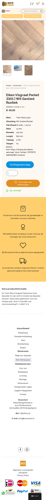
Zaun (23, 340)
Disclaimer (23, 473)
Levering (23, 376)
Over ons (23, 368)
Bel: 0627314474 (23, 360)
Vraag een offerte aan (12, 16)
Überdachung (23, 344)
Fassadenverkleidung (23, 336)
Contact (23, 394)
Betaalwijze (23, 372)
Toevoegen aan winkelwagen (24, 183)
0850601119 (25, 413)
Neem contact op (32, 16)
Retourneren (23, 383)
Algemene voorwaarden (23, 470)
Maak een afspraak (23, 356)
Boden (8, 85)
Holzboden (17, 85)
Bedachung (23, 333)
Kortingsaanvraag (20, 164)
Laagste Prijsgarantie (23, 391)
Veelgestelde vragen (23, 387)
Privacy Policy (23, 475)
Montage (23, 379)
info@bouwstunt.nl (26, 418)
